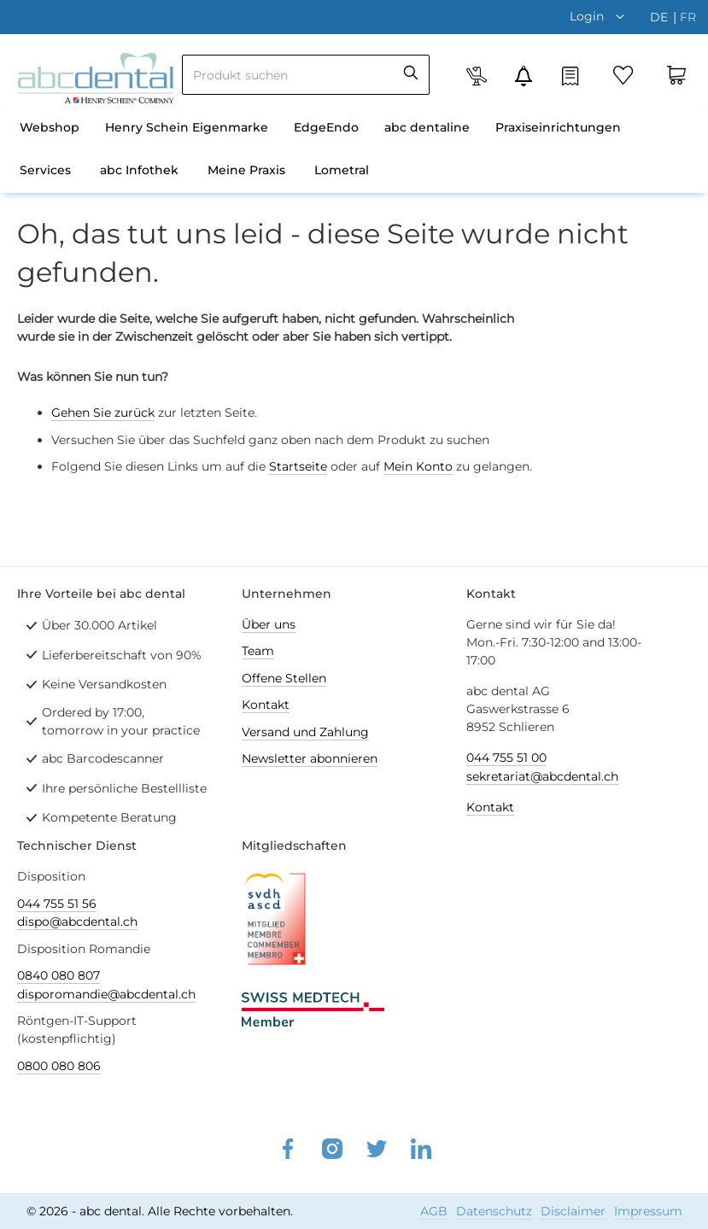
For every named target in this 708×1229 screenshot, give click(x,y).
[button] (601, 16)
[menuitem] (49, 129)
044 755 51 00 (506, 757)
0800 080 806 (59, 1066)
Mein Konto (418, 466)
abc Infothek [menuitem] (139, 170)
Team (258, 650)
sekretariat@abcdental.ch (542, 776)
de (660, 17)
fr (688, 17)
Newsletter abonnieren (309, 758)
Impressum (648, 1211)
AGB (434, 1211)
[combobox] (306, 75)
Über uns (268, 624)
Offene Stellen (284, 678)
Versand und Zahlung (305, 732)
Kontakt (266, 704)
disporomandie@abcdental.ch (106, 994)
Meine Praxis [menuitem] (246, 170)
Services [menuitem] (45, 170)
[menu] (354, 150)
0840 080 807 (58, 975)
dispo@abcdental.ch (77, 921)
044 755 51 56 (57, 903)
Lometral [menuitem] (341, 170)
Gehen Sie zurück (103, 412)
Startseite (298, 466)
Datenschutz (494, 1211)
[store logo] (95, 78)
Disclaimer (573, 1211)
